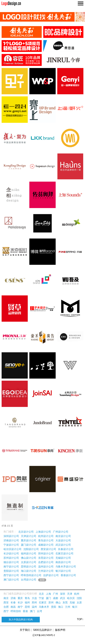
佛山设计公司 (28, 557)
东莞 (65, 602)
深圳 (62, 593)
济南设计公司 (11, 540)
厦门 (48, 598)
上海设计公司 (43, 531)
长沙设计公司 (11, 553)
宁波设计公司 (11, 544)
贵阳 (53, 606)
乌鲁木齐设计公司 (65, 566)
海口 (60, 606)
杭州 (76, 593)
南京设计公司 (63, 536)
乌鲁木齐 (44, 606)
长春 (13, 602)
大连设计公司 (63, 540)
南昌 (13, 606)
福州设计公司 (28, 553)
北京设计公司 (26, 531)
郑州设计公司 (46, 553)
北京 (41, 593)
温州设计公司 (46, 566)
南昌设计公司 (63, 562)
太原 (79, 602)
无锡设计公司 (63, 557)
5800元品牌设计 (42, 630)
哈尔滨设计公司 (12, 549)
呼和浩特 (16, 611)
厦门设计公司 (28, 544)
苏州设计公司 (11, 557)
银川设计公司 (63, 571)
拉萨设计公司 (51, 575)
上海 (48, 593)
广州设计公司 (60, 531)
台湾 (39, 611)
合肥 (6, 606)
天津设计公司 (28, 536)
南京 (6, 598)
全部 (42, 579)
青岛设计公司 (46, 540)
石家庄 (43, 602)
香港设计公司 (68, 575)
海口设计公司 (28, 571)
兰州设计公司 (46, 571)
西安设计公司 (48, 549)
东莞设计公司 (46, 557)
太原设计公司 (28, 562)
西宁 (6, 611)
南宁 (20, 606)
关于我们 (25, 630)
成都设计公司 (46, 544)
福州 (27, 602)
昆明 (27, 606)
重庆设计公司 (28, 540)
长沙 (20, 602)
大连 (34, 598)
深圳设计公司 (11, 536)
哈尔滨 (71, 598)
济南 (13, 598)
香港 (25, 611)
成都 (55, 598)
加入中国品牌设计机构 (21, 619)
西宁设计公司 (11, 575)
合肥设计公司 (46, 562)
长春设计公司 (65, 549)
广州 (55, 593)
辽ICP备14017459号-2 (43, 635)
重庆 (20, 598)
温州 (34, 606)
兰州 (67, 606)
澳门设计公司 (11, 579)
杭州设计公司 (46, 536)
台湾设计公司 (28, 579)
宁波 (41, 598)
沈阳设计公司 (31, 549)
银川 (74, 606)
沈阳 (79, 598)
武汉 (62, 598)
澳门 (32, 611)
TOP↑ (80, 619)
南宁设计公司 (11, 566)
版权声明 (60, 630)
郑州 (34, 602)
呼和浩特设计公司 (31, 575)
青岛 (27, 598)
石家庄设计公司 (64, 553)
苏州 (51, 602)
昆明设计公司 (28, 566)
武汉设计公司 (63, 544)
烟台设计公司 (11, 562)
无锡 (72, 602)
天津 (69, 593)
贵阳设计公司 (11, 571)
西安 (6, 602)
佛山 (58, 602)
